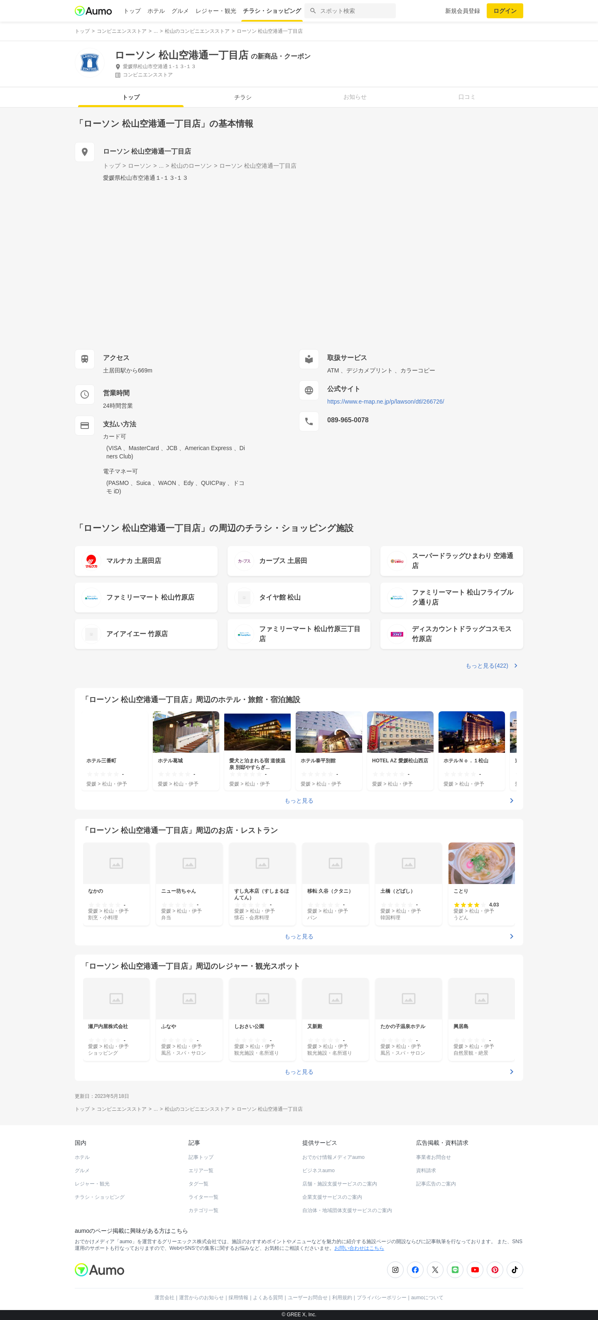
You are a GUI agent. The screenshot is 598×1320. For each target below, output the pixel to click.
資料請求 (426, 1170)
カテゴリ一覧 (203, 1210)
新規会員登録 (462, 10)
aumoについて (427, 1297)
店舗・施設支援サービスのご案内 (339, 1183)
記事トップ (201, 1157)
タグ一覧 (198, 1183)
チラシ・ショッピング (272, 10)
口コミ (467, 96)
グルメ (180, 10)
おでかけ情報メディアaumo (333, 1157)
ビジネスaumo (318, 1170)
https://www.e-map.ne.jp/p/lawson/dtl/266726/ (385, 401)
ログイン (505, 10)
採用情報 (238, 1297)
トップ (132, 10)
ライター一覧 (203, 1197)
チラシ (243, 97)
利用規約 (342, 1297)
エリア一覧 (201, 1170)
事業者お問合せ (433, 1157)
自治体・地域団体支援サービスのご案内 (347, 1210)
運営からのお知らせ (201, 1297)
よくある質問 (268, 1297)
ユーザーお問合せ (308, 1297)
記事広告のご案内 (436, 1183)
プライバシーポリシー (382, 1297)
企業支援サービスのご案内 (332, 1197)
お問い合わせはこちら (359, 1248)
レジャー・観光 (216, 10)
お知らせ (355, 96)
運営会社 (164, 1297)
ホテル (156, 10)
